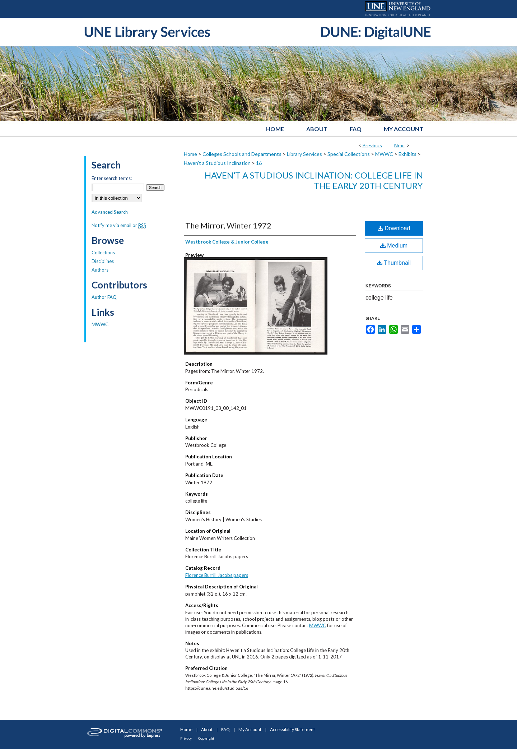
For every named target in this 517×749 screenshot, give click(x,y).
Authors (100, 270)
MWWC (384, 154)
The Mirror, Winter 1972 (228, 225)
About (207, 729)
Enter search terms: (112, 178)
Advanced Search (110, 212)
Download (394, 228)
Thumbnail (394, 263)
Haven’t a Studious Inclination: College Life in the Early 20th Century (314, 180)
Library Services (304, 154)
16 (259, 163)
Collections (103, 252)
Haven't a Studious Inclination (217, 163)
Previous (372, 145)
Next (399, 145)
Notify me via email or (119, 225)
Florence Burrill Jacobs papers (216, 575)
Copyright (206, 738)
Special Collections (348, 154)
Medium (393, 245)
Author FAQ (104, 297)
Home (190, 154)
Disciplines (103, 261)
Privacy (186, 738)
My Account (249, 729)
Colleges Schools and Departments (241, 154)
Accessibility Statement (292, 729)
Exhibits (407, 154)
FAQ (225, 729)
